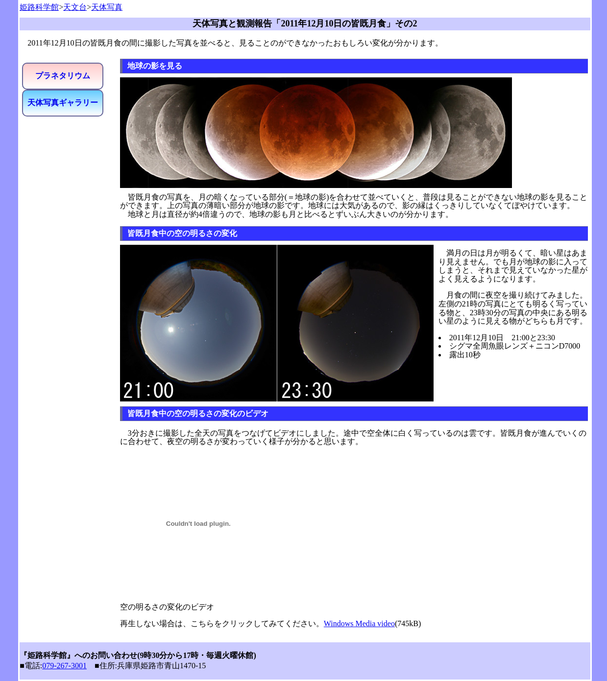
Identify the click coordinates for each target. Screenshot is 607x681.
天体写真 (106, 7)
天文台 (75, 7)
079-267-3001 (64, 665)
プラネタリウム (62, 75)
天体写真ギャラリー (62, 102)
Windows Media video (359, 623)
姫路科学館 (39, 7)
